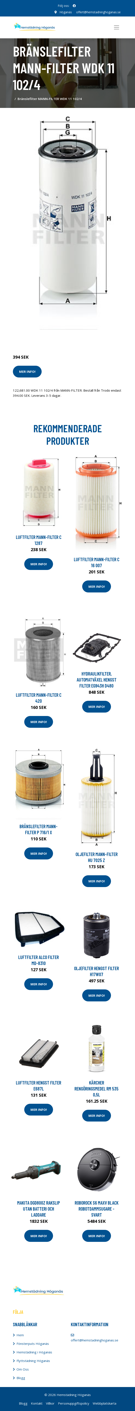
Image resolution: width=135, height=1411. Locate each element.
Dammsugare (63, 339)
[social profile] (74, 6)
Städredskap (41, 339)
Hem (20, 1335)
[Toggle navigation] (116, 27)
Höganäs (65, 12)
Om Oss (23, 1369)
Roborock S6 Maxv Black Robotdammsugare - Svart (96, 1208)
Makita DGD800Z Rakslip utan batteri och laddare (38, 1208)
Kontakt (36, 1403)
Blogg (21, 1378)
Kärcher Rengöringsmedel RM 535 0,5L (96, 1088)
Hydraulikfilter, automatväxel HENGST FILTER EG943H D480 (97, 679)
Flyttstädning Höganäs (33, 1361)
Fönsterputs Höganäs (33, 1343)
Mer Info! (27, 371)
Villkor (50, 1403)
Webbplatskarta (104, 1403)
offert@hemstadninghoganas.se (98, 12)
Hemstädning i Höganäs (34, 1352)
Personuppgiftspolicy (73, 1403)
